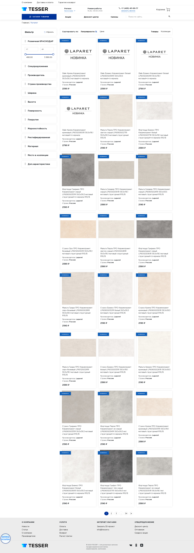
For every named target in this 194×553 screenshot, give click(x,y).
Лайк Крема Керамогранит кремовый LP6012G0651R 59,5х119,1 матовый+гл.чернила (77, 132)
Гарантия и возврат (66, 2)
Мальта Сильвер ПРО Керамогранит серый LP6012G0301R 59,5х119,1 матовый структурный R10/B (116, 191)
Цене (102, 31)
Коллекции (165, 31)
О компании (27, 2)
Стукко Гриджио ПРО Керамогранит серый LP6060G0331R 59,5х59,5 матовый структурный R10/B (77, 430)
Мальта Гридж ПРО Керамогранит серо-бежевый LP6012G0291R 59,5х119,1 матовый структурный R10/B (77, 371)
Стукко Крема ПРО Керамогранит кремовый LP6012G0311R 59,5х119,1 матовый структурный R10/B (153, 428)
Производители (28, 536)
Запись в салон (5, 538)
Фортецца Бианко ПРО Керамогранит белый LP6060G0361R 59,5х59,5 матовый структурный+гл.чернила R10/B (77, 489)
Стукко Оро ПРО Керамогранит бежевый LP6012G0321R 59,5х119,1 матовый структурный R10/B (77, 251)
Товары (154, 31)
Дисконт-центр (91, 17)
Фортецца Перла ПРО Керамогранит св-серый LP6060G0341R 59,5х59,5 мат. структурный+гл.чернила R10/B (114, 430)
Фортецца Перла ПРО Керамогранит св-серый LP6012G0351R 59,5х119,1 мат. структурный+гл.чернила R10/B (152, 489)
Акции (68, 17)
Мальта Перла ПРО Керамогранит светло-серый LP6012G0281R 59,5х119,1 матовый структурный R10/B (115, 252)
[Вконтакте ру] (131, 547)
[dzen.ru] (142, 547)
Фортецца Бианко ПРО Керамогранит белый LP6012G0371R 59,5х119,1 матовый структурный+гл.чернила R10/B (153, 134)
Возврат (63, 533)
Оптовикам (139, 530)
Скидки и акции (141, 533)
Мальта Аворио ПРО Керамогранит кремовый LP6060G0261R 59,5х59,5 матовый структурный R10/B (154, 369)
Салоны (114, 17)
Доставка (63, 530)
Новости (25, 526)
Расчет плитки (65, 536)
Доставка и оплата (45, 2)
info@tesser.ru (103, 530)
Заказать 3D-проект (106, 526)
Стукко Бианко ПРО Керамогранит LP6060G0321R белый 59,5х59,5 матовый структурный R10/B (115, 310)
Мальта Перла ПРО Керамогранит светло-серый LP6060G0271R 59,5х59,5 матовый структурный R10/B (115, 134)
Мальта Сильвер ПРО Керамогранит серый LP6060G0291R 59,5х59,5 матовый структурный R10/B (154, 191)
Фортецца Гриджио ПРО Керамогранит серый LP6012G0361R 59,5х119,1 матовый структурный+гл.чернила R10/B (153, 252)
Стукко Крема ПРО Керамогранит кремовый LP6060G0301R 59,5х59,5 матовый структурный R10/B (154, 310)
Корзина (160, 9)
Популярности (89, 31)
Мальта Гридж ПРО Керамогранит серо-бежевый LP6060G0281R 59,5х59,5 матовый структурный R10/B (77, 311)
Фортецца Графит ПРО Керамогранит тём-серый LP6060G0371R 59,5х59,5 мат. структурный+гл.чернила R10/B (114, 489)
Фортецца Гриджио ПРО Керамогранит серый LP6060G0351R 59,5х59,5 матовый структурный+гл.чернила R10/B (77, 193)
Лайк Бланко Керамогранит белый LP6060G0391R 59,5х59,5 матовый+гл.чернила (115, 75)
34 (126, 513)
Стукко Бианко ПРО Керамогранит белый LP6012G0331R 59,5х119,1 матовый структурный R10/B (115, 369)
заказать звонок (128, 11)
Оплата (62, 526)
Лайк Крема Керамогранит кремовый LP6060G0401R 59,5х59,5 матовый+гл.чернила (75, 75)
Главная (25, 23)
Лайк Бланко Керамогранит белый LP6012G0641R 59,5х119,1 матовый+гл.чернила (153, 75)
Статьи (25, 530)
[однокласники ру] (137, 547)
